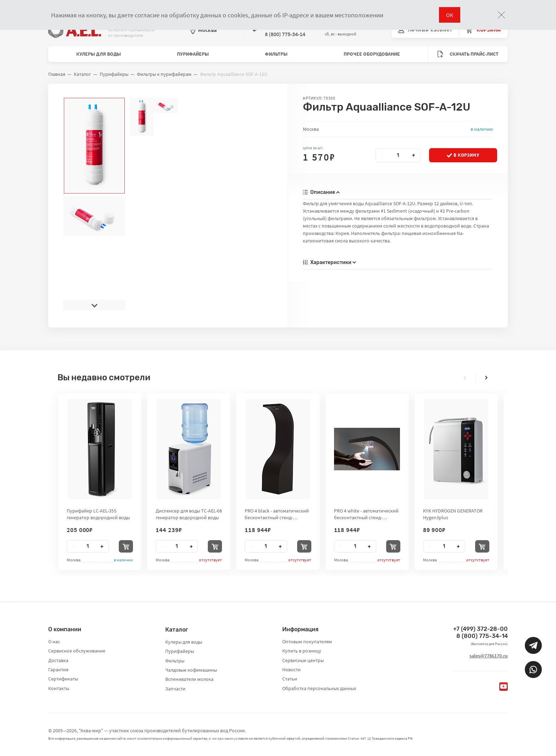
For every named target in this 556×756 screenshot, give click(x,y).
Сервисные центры (303, 660)
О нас (54, 641)
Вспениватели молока (189, 679)
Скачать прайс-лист (468, 54)
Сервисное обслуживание (76, 651)
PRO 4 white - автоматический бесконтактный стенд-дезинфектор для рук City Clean (366, 514)
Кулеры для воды (98, 54)
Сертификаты (63, 679)
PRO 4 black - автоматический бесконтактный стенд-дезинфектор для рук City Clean (277, 514)
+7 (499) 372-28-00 (480, 629)
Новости (291, 669)
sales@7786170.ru (488, 656)
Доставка (58, 660)
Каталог (82, 74)
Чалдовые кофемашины (191, 670)
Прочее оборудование (372, 54)
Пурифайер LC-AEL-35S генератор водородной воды (98, 514)
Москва (203, 30)
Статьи (289, 679)
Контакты (58, 688)
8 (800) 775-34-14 (482, 636)
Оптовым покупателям (307, 641)
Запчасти (175, 688)
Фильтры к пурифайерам (164, 74)
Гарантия (58, 669)
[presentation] (94, 305)
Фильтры (276, 54)
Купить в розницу (301, 651)
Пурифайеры (193, 54)
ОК (449, 14)
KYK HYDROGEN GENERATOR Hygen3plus (453, 514)
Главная (56, 74)
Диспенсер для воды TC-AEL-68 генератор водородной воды (189, 514)
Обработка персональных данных (319, 688)
